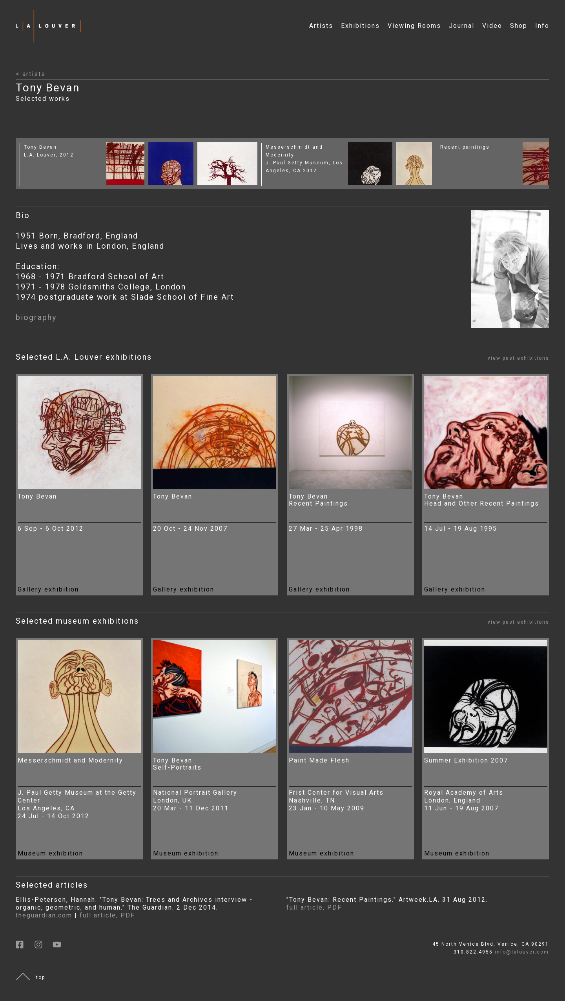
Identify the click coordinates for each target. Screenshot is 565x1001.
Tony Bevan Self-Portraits (177, 764)
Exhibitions (360, 25)
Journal (461, 25)
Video (492, 25)
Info (542, 25)
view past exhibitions (518, 358)
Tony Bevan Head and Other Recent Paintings (481, 500)
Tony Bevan (40, 147)
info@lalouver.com (522, 952)
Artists (321, 25)
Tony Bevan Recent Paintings (318, 500)
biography (36, 317)
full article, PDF (107, 915)
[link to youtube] (61, 947)
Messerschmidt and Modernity (70, 760)
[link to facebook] (25, 947)
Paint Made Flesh (319, 760)
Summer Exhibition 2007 (466, 760)
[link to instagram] (43, 947)
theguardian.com (44, 915)
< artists (31, 74)
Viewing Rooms (414, 25)
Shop (518, 25)
